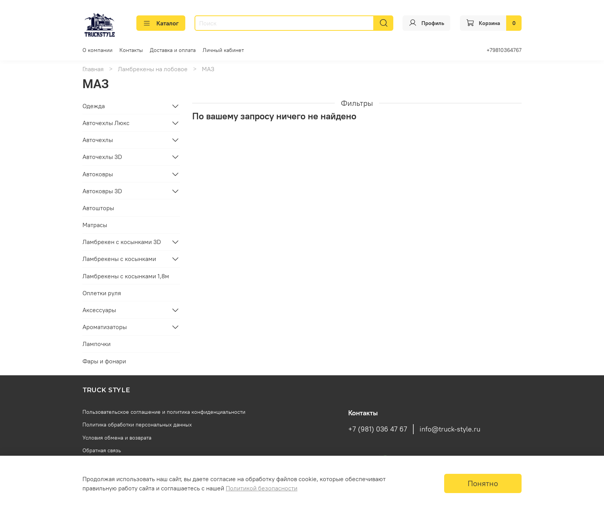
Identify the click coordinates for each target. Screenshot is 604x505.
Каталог (161, 23)
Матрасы (94, 225)
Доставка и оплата (173, 50)
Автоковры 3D (102, 191)
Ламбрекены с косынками (119, 259)
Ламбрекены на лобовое (153, 69)
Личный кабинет (223, 50)
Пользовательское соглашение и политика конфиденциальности (163, 411)
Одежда (93, 106)
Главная (93, 69)
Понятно (483, 483)
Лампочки (96, 344)
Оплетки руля (101, 293)
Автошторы (98, 208)
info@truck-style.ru (449, 429)
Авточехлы (97, 140)
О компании (97, 50)
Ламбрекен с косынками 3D (121, 242)
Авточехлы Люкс (105, 123)
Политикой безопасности (261, 488)
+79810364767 (504, 50)
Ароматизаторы (104, 327)
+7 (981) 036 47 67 (377, 429)
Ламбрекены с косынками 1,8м (125, 276)
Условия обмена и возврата (116, 437)
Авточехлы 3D (102, 157)
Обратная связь (101, 450)
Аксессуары (99, 310)
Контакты (131, 50)
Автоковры (97, 174)
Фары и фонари (104, 361)
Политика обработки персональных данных (137, 424)
